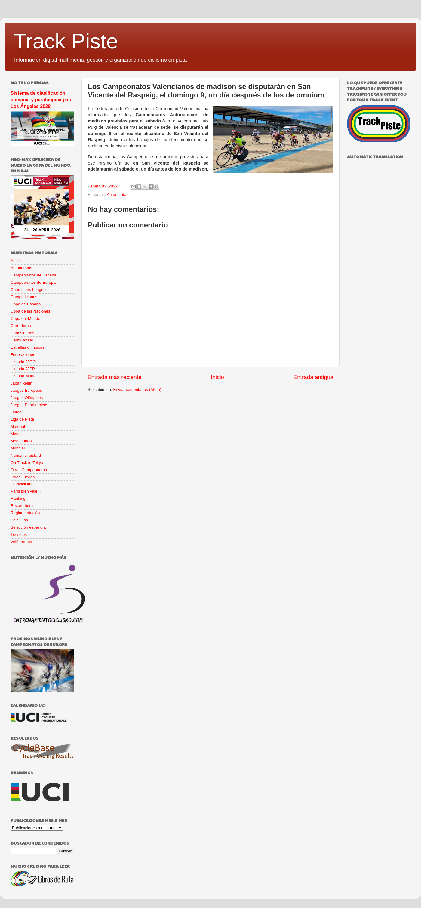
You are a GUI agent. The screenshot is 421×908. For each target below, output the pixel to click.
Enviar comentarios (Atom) (137, 389)
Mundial (18, 448)
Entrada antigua (313, 377)
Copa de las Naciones (30, 311)
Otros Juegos (23, 477)
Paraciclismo (22, 484)
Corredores (21, 325)
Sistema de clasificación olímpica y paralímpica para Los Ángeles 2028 (42, 100)
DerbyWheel (22, 340)
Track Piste (66, 41)
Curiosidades (22, 333)
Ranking (18, 498)
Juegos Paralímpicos (29, 405)
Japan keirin (21, 383)
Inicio (217, 377)
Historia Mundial (25, 376)
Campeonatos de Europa (33, 282)
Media (16, 433)
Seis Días (19, 520)
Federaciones (23, 354)
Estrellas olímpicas (28, 347)
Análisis (18, 260)
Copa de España (26, 304)
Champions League (28, 289)
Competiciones (24, 297)
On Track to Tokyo (27, 462)
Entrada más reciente (115, 377)
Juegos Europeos (26, 390)
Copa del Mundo (25, 318)
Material (18, 426)
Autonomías (117, 194)
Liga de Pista (22, 419)
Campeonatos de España (33, 275)
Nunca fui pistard (26, 455)
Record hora (22, 505)
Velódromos (21, 541)
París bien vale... (26, 491)
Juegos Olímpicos (27, 397)
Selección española (28, 527)
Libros (16, 412)
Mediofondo (21, 441)
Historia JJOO (23, 362)
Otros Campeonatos (29, 470)
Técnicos (19, 534)
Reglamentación (25, 513)
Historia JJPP (23, 368)
